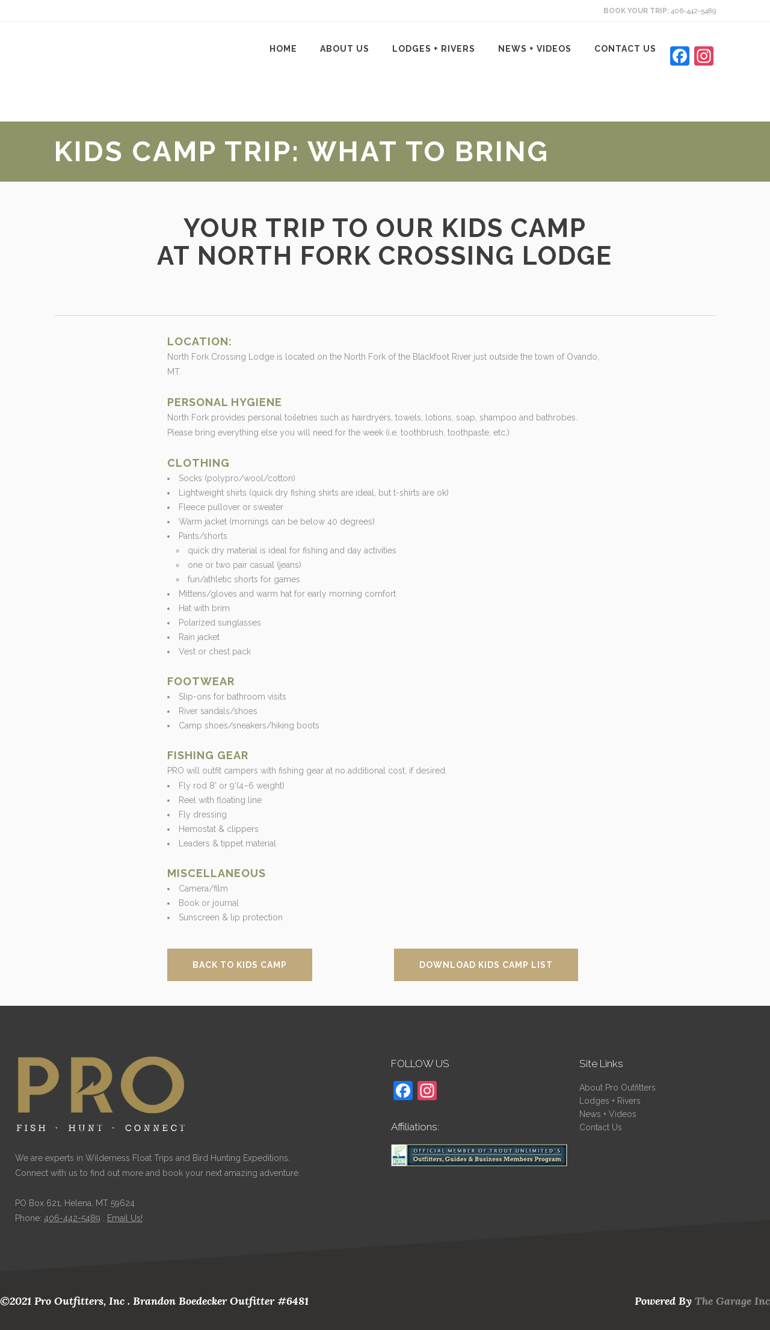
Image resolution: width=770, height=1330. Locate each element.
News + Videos (607, 1114)
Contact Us (600, 1127)
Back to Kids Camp (239, 965)
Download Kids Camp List (486, 965)
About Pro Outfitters (617, 1087)
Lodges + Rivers (610, 1101)
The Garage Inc (732, 1301)
